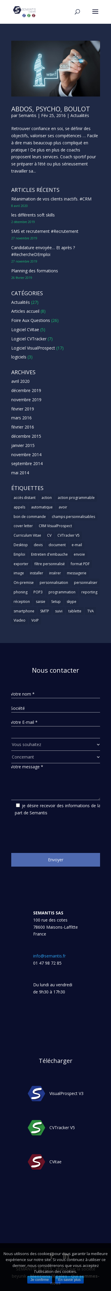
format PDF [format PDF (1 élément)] (80, 563)
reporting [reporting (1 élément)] (89, 592)
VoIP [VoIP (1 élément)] (35, 620)
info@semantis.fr (49, 956)
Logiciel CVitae (25, 329)
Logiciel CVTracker (28, 339)
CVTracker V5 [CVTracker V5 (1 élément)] (68, 535)
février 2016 (22, 427)
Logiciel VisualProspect (33, 348)
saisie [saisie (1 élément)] (40, 601)
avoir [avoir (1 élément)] (63, 507)
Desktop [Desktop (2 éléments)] (21, 544)
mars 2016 (21, 418)
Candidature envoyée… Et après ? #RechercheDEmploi (43, 251)
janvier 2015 (23, 445)
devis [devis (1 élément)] (38, 544)
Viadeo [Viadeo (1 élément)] (19, 620)
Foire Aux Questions (30, 320)
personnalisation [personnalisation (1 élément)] (54, 582)
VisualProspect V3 (66, 1093)
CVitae (55, 1161)
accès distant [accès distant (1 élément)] (25, 497)
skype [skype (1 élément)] (71, 601)
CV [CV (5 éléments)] (49, 535)
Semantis (27, 115)
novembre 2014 (26, 454)
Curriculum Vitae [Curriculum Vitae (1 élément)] (27, 535)
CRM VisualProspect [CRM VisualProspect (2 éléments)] (55, 525)
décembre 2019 (26, 390)
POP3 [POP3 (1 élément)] (38, 592)
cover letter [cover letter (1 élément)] (23, 525)
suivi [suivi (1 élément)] (58, 611)
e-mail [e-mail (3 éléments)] (77, 544)
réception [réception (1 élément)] (22, 601)
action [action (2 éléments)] (46, 497)
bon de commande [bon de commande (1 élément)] (30, 516)
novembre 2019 (26, 399)
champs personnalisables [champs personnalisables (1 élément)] (73, 516)
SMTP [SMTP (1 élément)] (44, 611)
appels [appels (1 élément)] (19, 507)
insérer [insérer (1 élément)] (55, 573)
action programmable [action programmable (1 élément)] (76, 497)
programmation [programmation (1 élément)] (62, 592)
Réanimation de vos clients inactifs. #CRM (51, 199)
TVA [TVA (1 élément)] (90, 611)
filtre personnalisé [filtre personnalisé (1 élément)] (49, 563)
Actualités (79, 115)
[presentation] (56, 831)
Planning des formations (34, 271)
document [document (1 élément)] (57, 544)
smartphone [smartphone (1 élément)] (24, 611)
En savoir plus (69, 1280)
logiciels (18, 357)
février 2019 (22, 409)
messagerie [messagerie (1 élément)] (76, 573)
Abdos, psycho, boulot (50, 108)
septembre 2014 (27, 463)
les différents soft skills (33, 215)
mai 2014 (20, 472)
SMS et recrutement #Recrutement (44, 231)
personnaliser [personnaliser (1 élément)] (85, 582)
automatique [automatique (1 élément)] (42, 507)
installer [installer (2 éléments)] (36, 573)
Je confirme (39, 1280)
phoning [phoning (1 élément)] (21, 592)
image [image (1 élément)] (19, 573)
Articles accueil (25, 311)
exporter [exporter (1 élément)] (21, 563)
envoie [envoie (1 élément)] (79, 554)
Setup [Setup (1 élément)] (56, 601)
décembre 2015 (26, 436)
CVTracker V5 (62, 1127)
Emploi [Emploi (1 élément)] (19, 554)
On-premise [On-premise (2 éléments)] (24, 582)
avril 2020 (20, 381)
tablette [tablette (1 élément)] (74, 611)
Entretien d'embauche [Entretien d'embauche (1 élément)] (49, 554)
